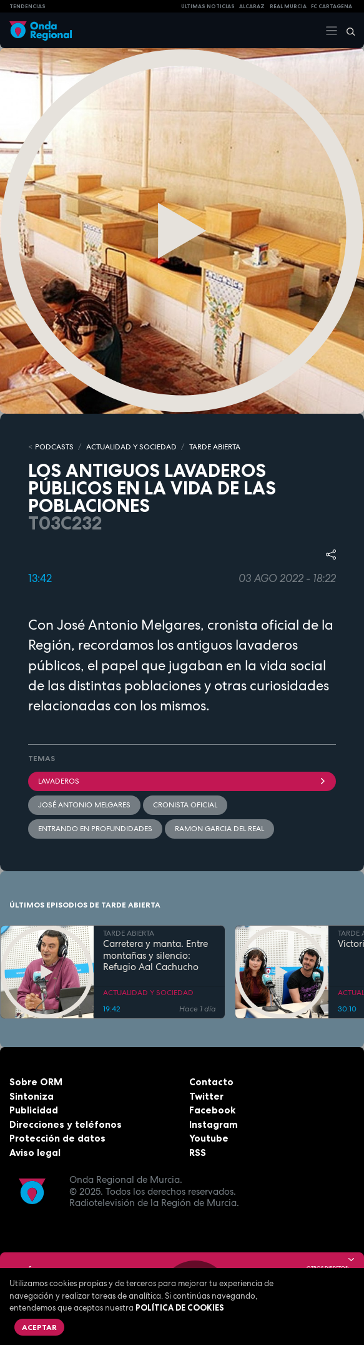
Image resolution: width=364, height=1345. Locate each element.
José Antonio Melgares (84, 805)
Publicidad (33, 1110)
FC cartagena (331, 6)
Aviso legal (35, 1152)
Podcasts (54, 447)
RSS (197, 1152)
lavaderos (182, 781)
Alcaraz (252, 6)
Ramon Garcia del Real (219, 829)
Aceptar (39, 1327)
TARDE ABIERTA (214, 447)
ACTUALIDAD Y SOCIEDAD (131, 447)
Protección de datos (57, 1138)
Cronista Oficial (185, 805)
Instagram (213, 1124)
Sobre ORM (35, 1082)
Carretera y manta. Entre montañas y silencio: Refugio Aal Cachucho (155, 955)
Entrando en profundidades (95, 829)
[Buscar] (346, 31)
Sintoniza (31, 1096)
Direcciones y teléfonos (65, 1124)
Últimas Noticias (208, 6)
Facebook (212, 1110)
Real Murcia (288, 6)
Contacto (211, 1082)
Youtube (209, 1138)
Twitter (206, 1096)
